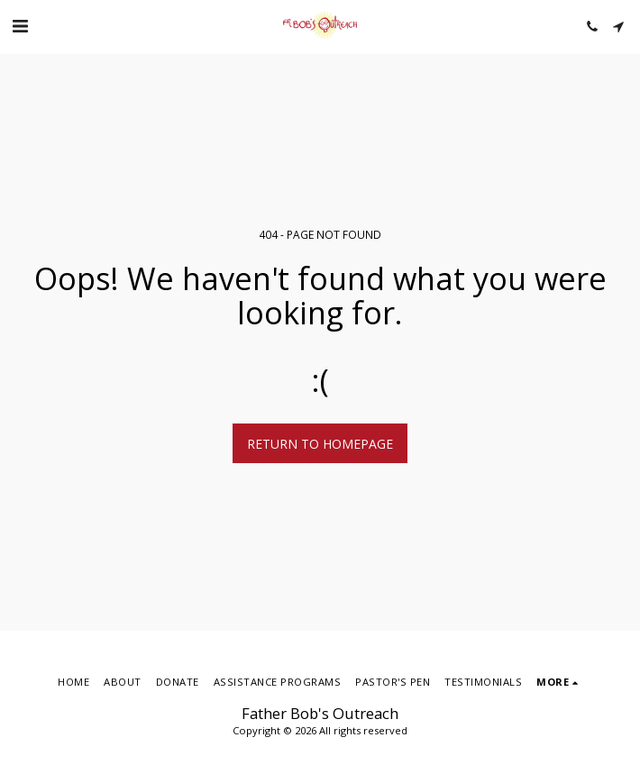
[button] (20, 25)
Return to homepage (320, 443)
